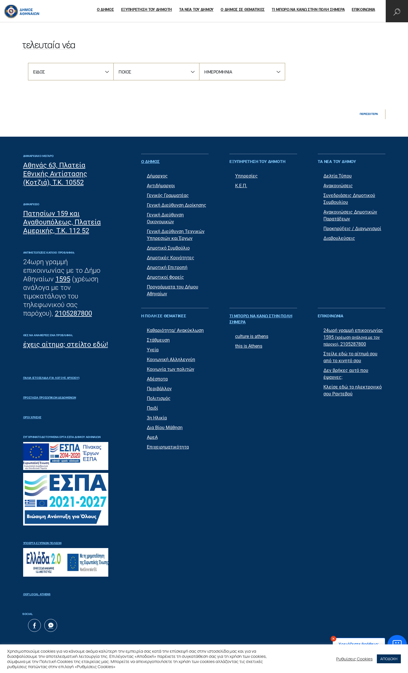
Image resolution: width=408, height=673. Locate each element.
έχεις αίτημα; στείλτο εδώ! (65, 345)
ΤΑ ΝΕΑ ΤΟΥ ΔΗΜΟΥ (196, 10)
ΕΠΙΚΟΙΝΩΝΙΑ (363, 10)
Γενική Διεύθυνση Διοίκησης (176, 205)
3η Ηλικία (157, 418)
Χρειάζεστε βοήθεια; (359, 644)
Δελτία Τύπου (337, 176)
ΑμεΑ (152, 437)
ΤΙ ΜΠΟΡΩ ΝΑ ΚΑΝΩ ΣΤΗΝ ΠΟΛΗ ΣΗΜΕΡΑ (308, 10)
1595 (62, 279)
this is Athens (248, 346)
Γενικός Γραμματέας (168, 195)
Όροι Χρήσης (32, 417)
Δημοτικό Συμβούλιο (168, 248)
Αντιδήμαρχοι (161, 185)
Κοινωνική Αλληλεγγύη (171, 359)
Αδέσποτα (157, 379)
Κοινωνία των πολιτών (170, 369)
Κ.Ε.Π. (241, 185)
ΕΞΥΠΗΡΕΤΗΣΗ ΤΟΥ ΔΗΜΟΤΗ (146, 10)
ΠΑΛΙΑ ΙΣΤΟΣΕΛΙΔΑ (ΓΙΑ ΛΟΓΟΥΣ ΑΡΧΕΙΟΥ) (51, 378)
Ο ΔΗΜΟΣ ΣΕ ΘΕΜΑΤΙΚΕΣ (243, 10)
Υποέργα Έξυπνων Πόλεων (42, 543)
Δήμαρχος (157, 176)
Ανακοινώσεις (338, 185)
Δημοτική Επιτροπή (167, 267)
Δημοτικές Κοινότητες (170, 257)
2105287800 (73, 313)
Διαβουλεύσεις (339, 238)
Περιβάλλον (159, 388)
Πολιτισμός (159, 398)
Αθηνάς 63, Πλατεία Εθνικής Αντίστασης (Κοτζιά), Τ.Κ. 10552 (55, 173)
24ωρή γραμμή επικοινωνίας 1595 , (353, 337)
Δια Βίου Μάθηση (165, 427)
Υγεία (153, 350)
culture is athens (251, 336)
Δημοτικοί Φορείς (165, 277)
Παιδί (152, 408)
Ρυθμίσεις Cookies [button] (354, 658)
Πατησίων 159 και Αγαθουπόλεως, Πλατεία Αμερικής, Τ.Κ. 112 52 (62, 222)
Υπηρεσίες (246, 176)
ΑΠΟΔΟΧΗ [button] (388, 658)
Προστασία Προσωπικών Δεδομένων (49, 397)
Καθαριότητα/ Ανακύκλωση (175, 330)
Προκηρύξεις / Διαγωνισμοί (352, 228)
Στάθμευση (158, 340)
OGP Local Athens (37, 594)
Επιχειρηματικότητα (168, 447)
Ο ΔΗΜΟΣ (105, 10)
